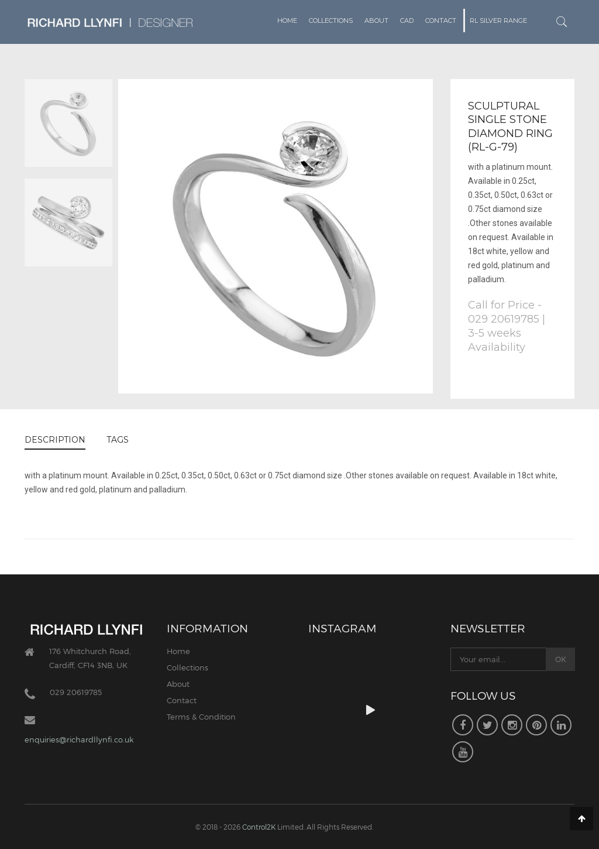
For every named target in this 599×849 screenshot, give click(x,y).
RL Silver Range (498, 20)
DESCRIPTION (55, 439)
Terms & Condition (201, 716)
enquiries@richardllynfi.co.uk (79, 739)
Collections (331, 20)
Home (287, 20)
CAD (407, 20)
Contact (440, 20)
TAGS (117, 439)
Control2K (259, 827)
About (376, 20)
